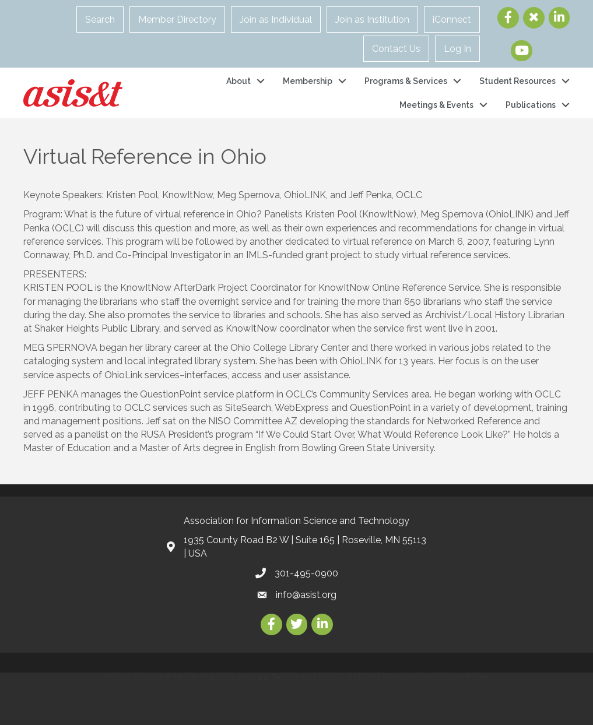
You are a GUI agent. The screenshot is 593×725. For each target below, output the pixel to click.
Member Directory (177, 19)
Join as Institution (372, 19)
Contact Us (396, 48)
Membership (307, 81)
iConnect (452, 19)
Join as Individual (276, 19)
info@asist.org (306, 594)
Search (100, 19)
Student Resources (517, 81)
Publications (531, 105)
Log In (457, 48)
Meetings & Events (436, 105)
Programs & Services (405, 81)
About (238, 81)
